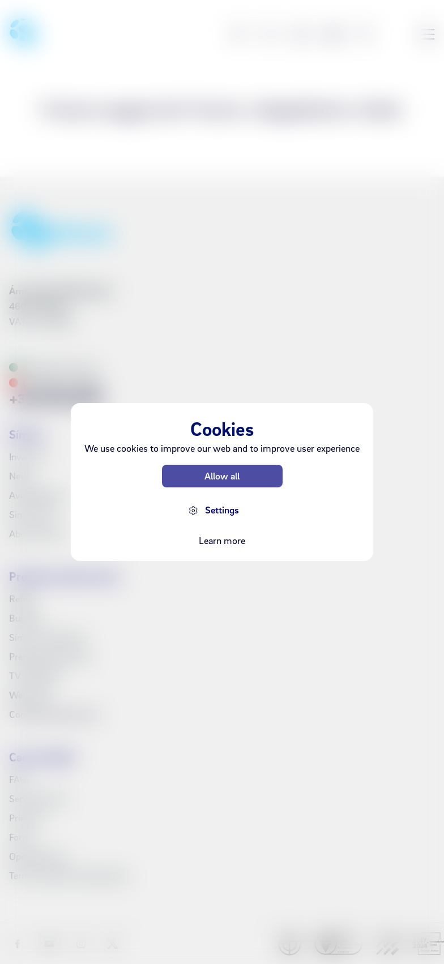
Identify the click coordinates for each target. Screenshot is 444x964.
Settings (222, 510)
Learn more (222, 540)
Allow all (222, 476)
